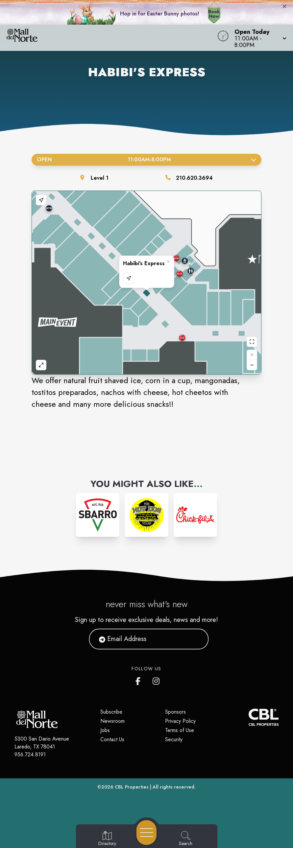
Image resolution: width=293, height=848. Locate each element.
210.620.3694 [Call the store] (194, 178)
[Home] (111, 37)
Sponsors (175, 712)
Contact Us (112, 739)
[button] (258, 37)
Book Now (214, 13)
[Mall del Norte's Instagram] (156, 680)
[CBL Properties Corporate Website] (248, 717)
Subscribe (111, 712)
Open (146, 159)
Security (174, 739)
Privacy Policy (180, 721)
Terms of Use (179, 730)
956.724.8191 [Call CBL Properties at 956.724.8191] (30, 754)
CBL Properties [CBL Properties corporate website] (132, 787)
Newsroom (112, 721)
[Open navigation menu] (146, 832)
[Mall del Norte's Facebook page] (139, 680)
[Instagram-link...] (98, 515)
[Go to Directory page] (107, 839)
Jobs (105, 730)
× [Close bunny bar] (284, 6)
